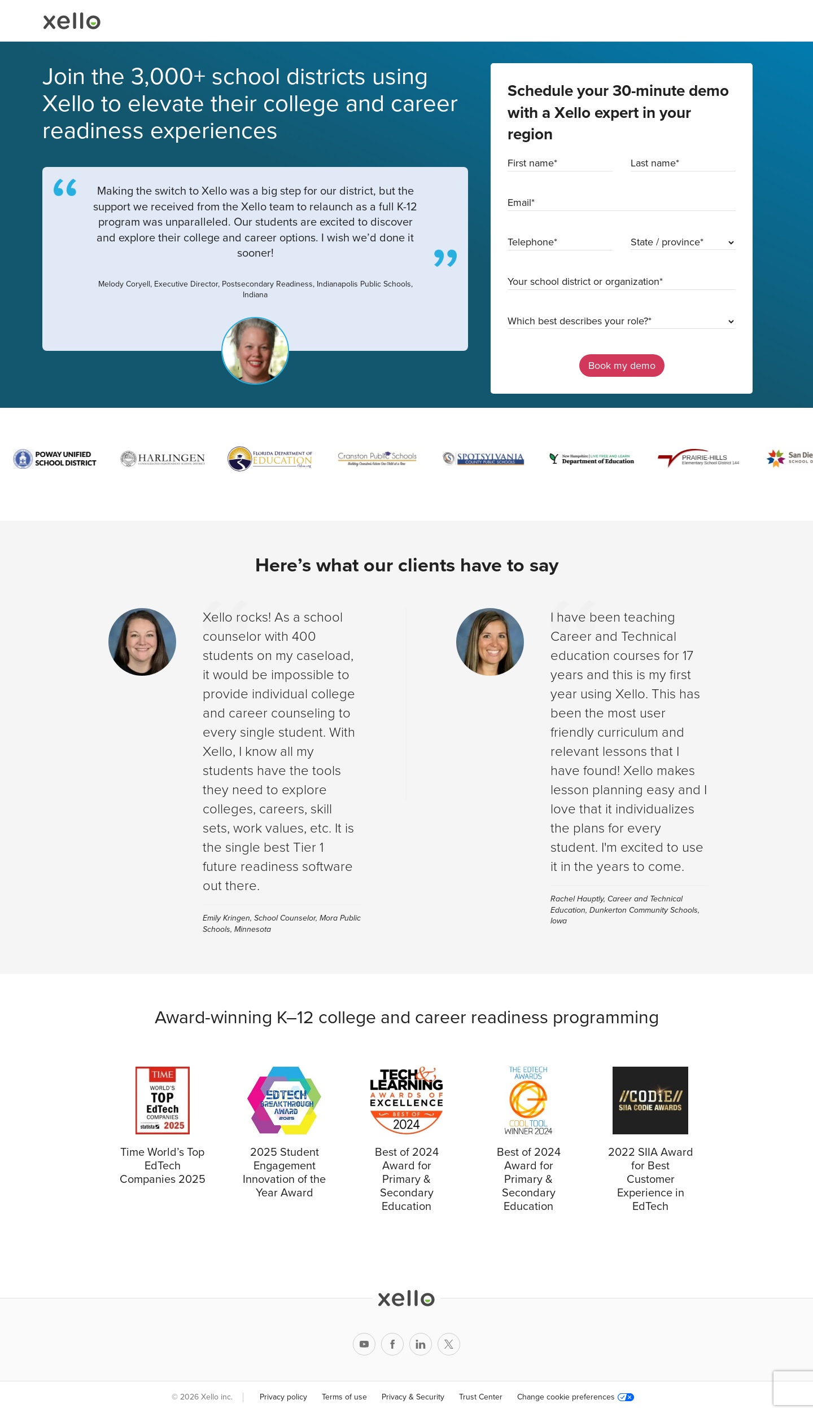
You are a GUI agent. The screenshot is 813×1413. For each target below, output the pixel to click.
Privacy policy (283, 1397)
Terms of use (344, 1397)
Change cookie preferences (575, 1397)
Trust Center (480, 1397)
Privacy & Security (413, 1397)
